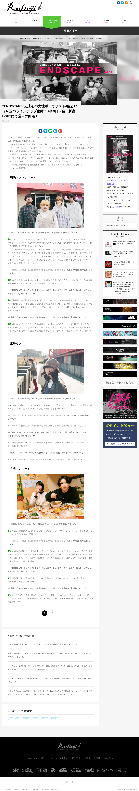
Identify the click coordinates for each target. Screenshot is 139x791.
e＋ (111, 203)
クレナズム (26, 719)
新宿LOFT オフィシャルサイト (117, 225)
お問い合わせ (109, 758)
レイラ (36, 719)
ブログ (123, 22)
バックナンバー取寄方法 (59, 758)
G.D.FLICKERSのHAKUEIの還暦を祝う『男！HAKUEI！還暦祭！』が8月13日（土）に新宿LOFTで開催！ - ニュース (50, 680)
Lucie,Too (110, 184)
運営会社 (44, 758)
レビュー (105, 22)
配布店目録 (76, 758)
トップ (16, 22)
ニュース (34, 22)
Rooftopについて (31, 758)
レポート (69, 22)
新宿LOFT (54, 719)
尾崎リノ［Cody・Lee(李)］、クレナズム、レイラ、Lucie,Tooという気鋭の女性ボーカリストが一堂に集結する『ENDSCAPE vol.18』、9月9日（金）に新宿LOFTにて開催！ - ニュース (50, 692)
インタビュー (52, 22)
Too (17, 719)
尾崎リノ (44, 719)
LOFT (118, 207)
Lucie (10, 719)
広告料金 (97, 758)
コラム (87, 22)
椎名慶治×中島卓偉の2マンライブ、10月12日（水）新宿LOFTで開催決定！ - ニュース (42, 644)
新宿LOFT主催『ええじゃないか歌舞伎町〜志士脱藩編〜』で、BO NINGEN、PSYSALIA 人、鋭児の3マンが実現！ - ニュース (51, 655)
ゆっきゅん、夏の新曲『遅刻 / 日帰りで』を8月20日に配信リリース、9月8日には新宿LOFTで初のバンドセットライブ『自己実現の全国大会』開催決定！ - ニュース (50, 667)
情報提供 (87, 758)
